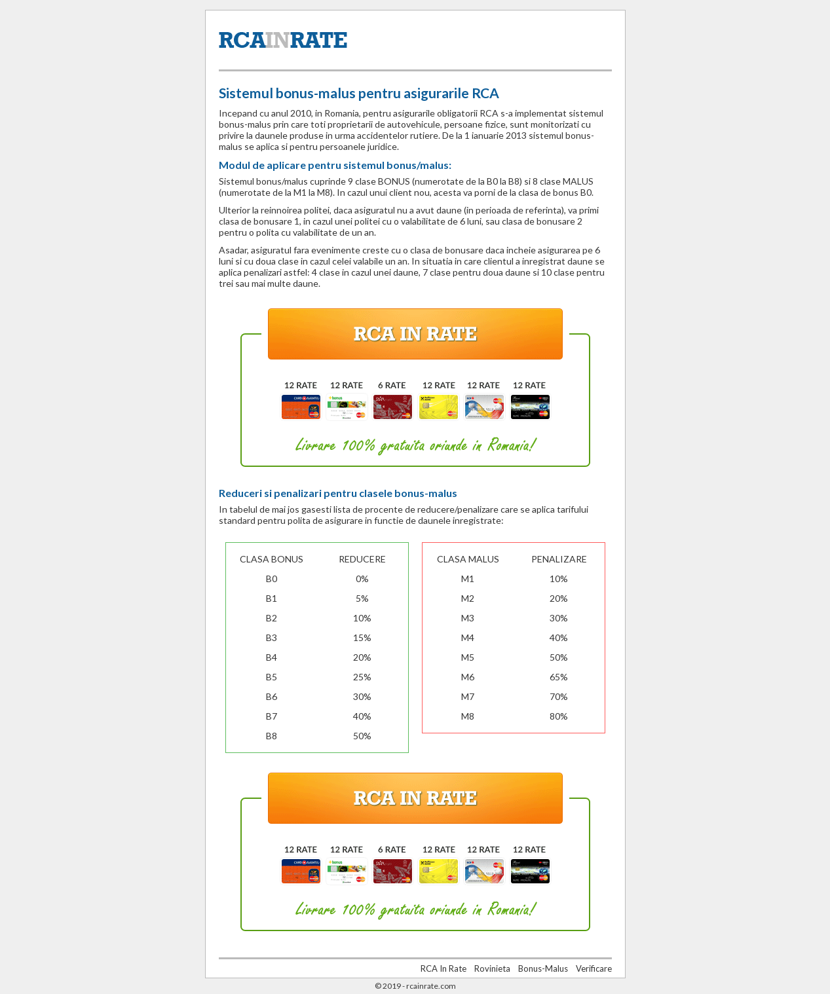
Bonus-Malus (543, 968)
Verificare (594, 968)
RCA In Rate (443, 968)
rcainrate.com (431, 986)
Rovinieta (492, 968)
